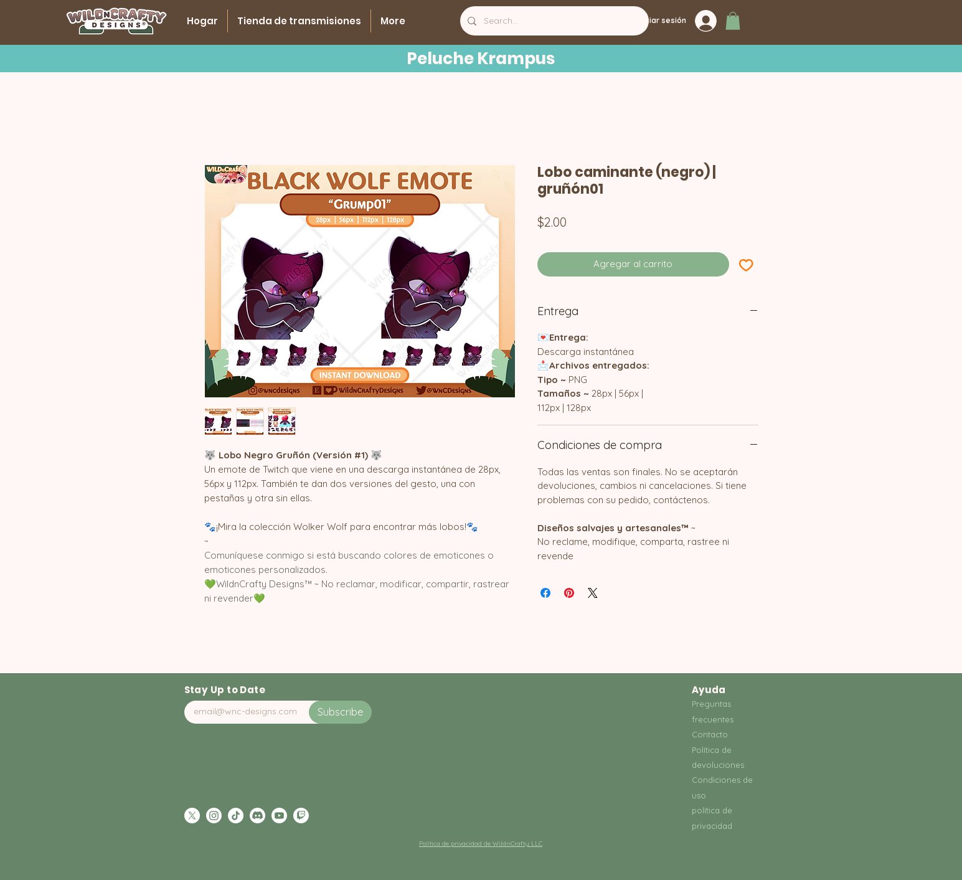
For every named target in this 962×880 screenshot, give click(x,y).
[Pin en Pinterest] (569, 592)
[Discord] (257, 815)
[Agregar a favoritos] (746, 264)
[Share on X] (592, 592)
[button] (732, 21)
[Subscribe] (340, 712)
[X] (192, 815)
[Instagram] (214, 815)
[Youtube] (279, 815)
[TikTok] (235, 815)
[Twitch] (301, 815)
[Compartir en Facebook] (545, 592)
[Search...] (553, 20)
